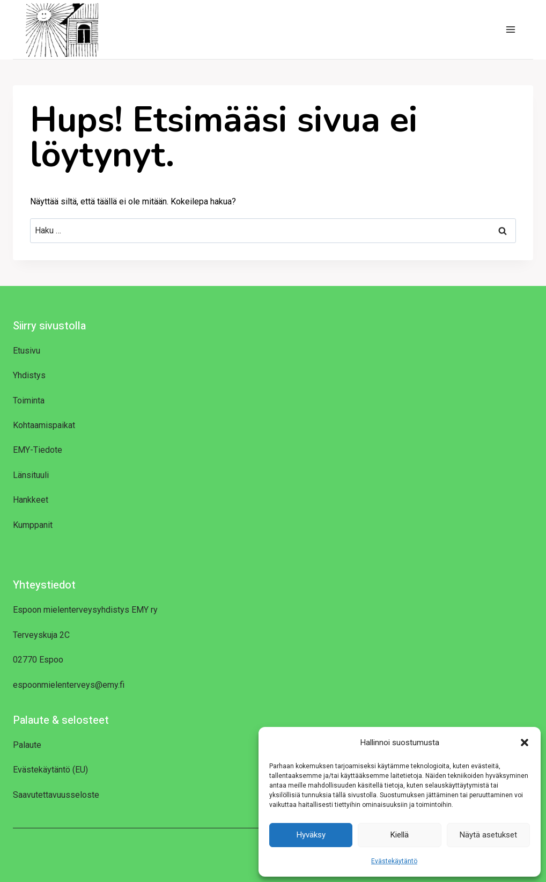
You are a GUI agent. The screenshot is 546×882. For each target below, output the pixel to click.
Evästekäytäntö (394, 861)
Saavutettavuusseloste (56, 795)
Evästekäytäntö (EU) (50, 770)
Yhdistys (29, 375)
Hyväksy (311, 835)
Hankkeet (30, 500)
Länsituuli (31, 475)
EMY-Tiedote (37, 450)
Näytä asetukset (488, 835)
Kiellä (399, 835)
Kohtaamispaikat (44, 425)
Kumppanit (33, 525)
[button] (524, 742)
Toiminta (29, 400)
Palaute (27, 745)
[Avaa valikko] (510, 29)
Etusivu (26, 351)
